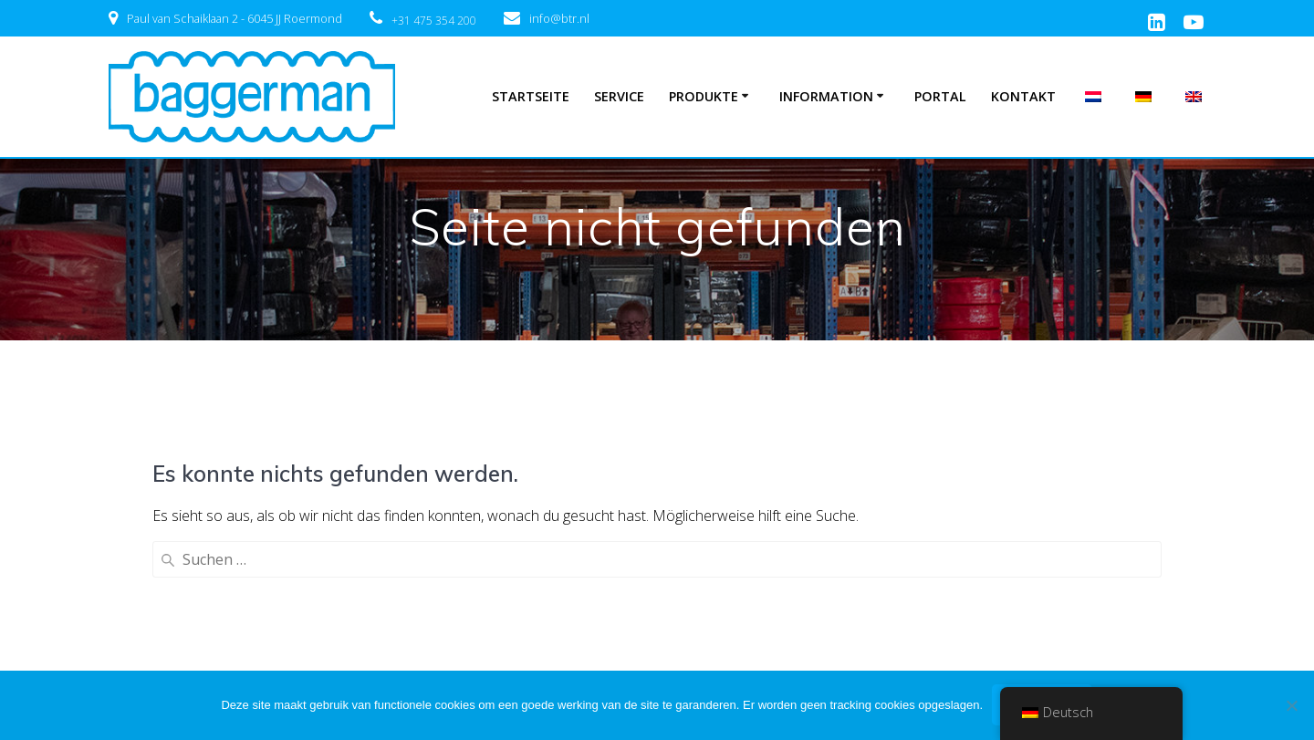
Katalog (134, 655)
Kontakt (1023, 96)
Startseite (530, 96)
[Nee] (1291, 705)
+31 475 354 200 (433, 20)
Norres (374, 655)
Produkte (703, 96)
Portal (940, 96)
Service (619, 96)
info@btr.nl (559, 18)
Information (826, 96)
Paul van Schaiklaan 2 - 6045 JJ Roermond (234, 18)
